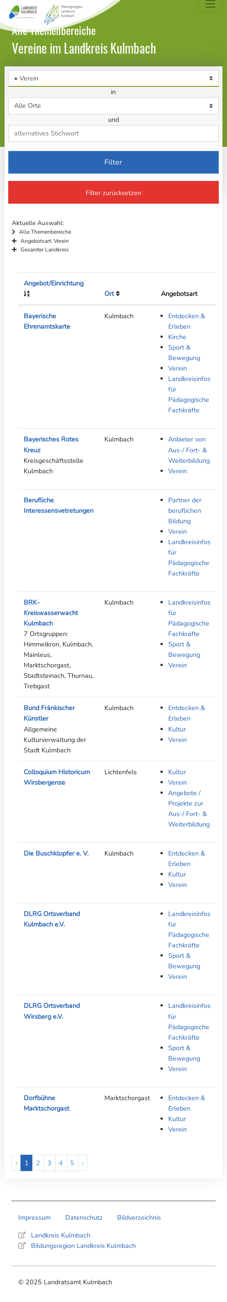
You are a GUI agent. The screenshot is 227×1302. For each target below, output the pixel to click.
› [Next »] (83, 1162)
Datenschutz (84, 1217)
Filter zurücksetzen (113, 192)
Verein (177, 368)
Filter (113, 162)
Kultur (177, 729)
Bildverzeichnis (139, 1217)
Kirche (177, 336)
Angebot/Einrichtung (53, 283)
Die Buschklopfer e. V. (56, 853)
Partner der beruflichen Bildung (184, 511)
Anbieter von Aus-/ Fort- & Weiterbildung (189, 450)
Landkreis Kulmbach (60, 1235)
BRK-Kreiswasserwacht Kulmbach (51, 613)
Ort (109, 293)
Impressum (34, 1217)
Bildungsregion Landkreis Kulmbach (83, 1245)
